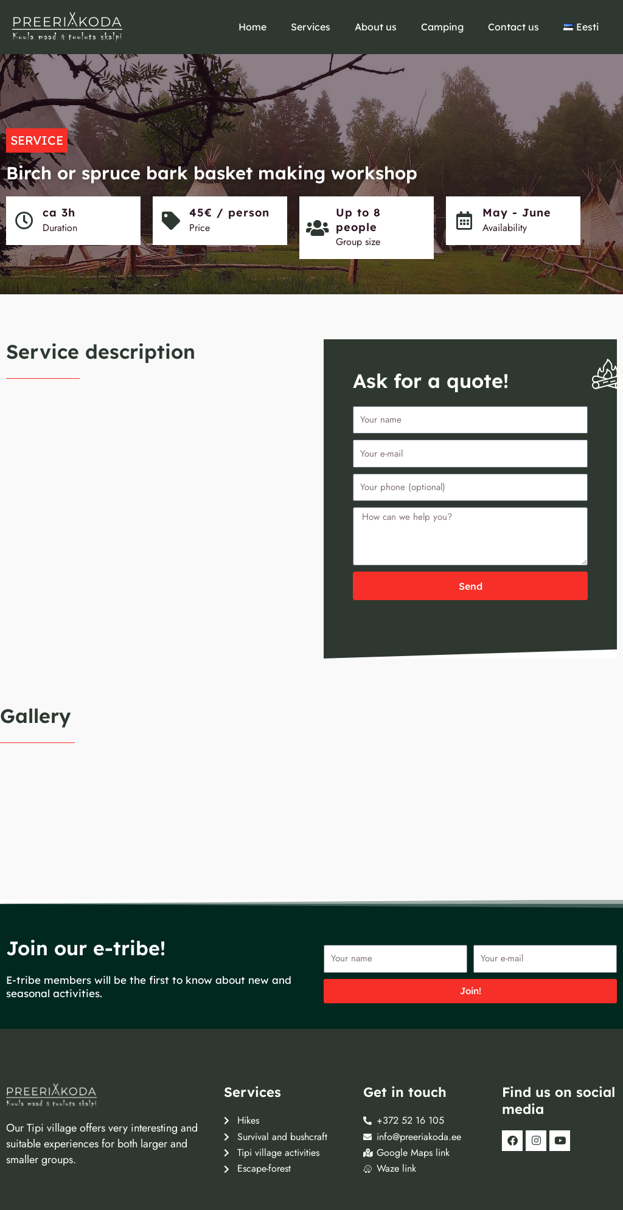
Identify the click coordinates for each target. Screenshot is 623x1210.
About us (376, 27)
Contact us (513, 27)
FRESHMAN (60, 1180)
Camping (442, 27)
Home (252, 27)
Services (310, 27)
